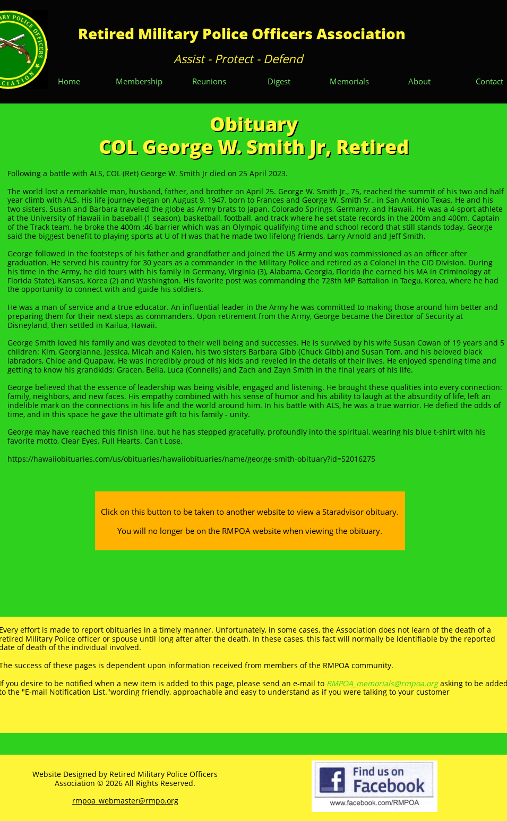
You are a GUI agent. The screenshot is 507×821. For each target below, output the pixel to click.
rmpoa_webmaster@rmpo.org (125, 801)
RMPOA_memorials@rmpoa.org (382, 683)
